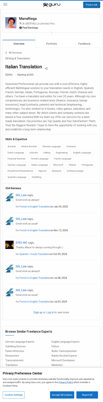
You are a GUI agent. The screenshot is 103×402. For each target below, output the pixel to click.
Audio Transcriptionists (64, 351)
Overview (18, 43)
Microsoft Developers (63, 360)
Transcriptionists (14, 360)
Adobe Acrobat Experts (64, 355)
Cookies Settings (14, 395)
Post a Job (91, 4)
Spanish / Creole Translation (34, 254)
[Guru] (51, 4)
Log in (50, 312)
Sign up (37, 312)
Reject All (87, 395)
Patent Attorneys (14, 351)
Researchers (12, 355)
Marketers (57, 365)
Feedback (84, 43)
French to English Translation (35, 206)
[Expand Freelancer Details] (51, 32)
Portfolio (51, 43)
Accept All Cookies (62, 395)
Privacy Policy (65, 382)
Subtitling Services (15, 346)
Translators (11, 365)
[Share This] (46, 68)
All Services (13, 53)
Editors (55, 346)
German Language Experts (19, 341)
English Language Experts (66, 341)
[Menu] (5, 5)
